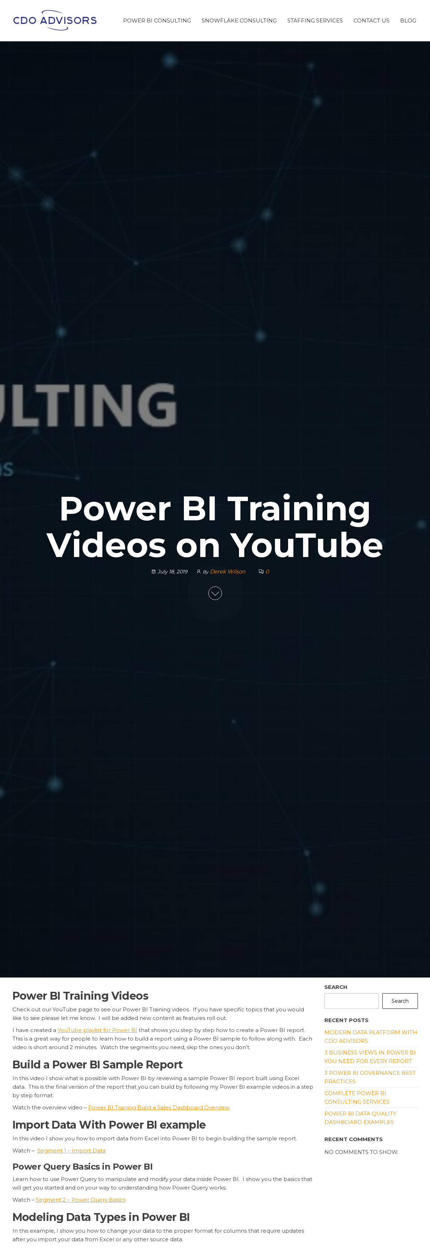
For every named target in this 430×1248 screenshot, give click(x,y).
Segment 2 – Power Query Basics (81, 1199)
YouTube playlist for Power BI (97, 1030)
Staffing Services (315, 20)
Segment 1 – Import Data (71, 1150)
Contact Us (371, 20)
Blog (408, 20)
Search (335, 987)
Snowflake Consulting (239, 20)
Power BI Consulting (157, 20)
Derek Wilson (228, 571)
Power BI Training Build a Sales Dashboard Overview (158, 1107)
